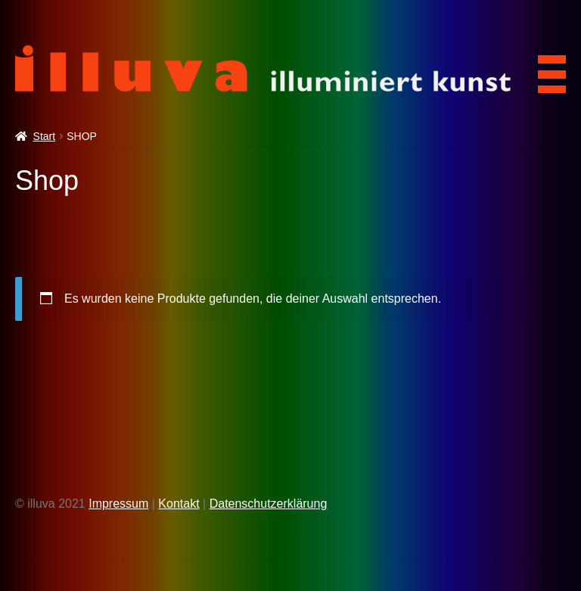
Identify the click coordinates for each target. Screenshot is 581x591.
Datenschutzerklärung (269, 503)
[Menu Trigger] (547, 69)
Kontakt (178, 503)
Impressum (118, 503)
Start (44, 136)
